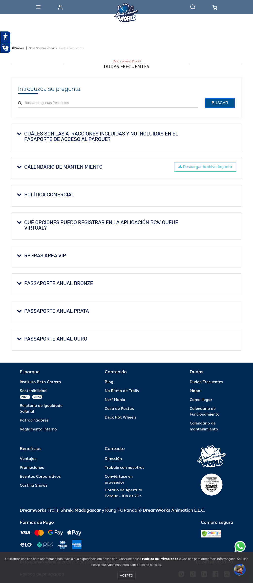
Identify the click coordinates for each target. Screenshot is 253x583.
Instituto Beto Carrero (40, 382)
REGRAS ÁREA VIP (41, 255)
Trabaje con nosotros (125, 467)
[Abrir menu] (38, 7)
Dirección (113, 458)
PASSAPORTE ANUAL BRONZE (55, 283)
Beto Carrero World (41, 48)
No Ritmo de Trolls (122, 391)
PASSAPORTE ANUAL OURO (52, 339)
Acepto (126, 575)
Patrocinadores (34, 420)
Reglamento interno (38, 429)
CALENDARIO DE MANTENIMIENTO (60, 167)
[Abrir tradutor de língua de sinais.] (5, 47)
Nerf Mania (115, 400)
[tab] (126, 137)
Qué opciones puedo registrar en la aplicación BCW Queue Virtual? (97, 225)
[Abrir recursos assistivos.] (5, 36)
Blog (109, 382)
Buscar (220, 103)
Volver (18, 48)
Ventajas (28, 458)
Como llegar (201, 400)
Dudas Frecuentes (206, 382)
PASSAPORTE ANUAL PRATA (53, 311)
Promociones (32, 467)
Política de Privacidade (160, 559)
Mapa (195, 391)
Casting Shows (33, 485)
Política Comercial (45, 194)
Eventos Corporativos (40, 476)
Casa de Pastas (119, 408)
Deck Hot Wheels (120, 417)
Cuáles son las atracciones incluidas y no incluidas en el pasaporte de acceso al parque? (97, 136)
